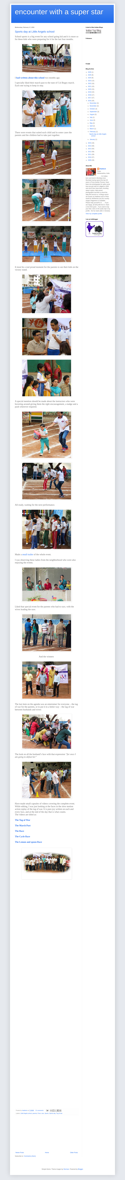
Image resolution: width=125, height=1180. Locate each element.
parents (34, 1113)
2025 (90, 75)
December (93, 103)
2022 (90, 83)
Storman (66, 1169)
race (43, 1113)
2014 (90, 146)
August (92, 114)
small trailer (27, 554)
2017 (90, 98)
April (91, 126)
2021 (90, 86)
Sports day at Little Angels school (34, 31)
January (92, 139)
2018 (90, 95)
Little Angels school (26, 1113)
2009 (90, 160)
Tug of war (59, 1113)
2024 (90, 78)
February (93, 131)
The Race (19, 831)
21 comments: (40, 1110)
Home (47, 1152)
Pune (39, 1113)
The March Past (23, 825)
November (93, 106)
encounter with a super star (59, 12)
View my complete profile (94, 214)
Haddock (103, 169)
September (93, 112)
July (91, 117)
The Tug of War (22, 820)
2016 (90, 101)
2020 (90, 89)
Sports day (52, 1113)
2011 (90, 154)
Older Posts (74, 1152)
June (91, 120)
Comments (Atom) (30, 1156)
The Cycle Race (22, 836)
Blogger (80, 1169)
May (91, 123)
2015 (90, 143)
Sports (47, 1113)
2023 (90, 81)
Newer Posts (20, 1152)
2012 (90, 151)
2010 (90, 157)
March (92, 129)
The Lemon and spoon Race (28, 842)
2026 (90, 72)
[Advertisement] (46, 1133)
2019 (90, 92)
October (92, 109)
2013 (90, 149)
